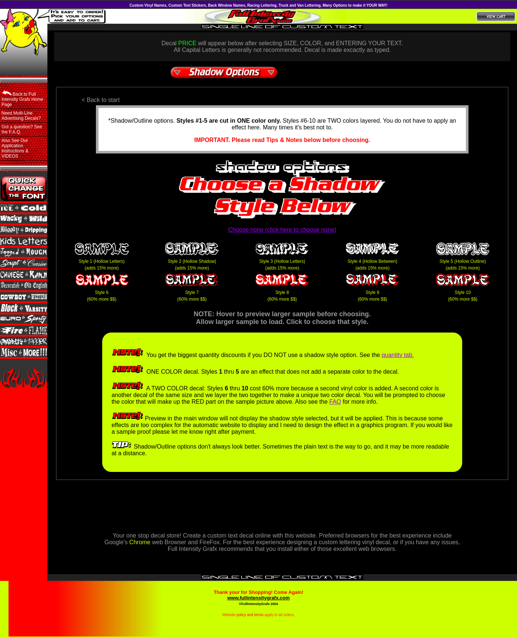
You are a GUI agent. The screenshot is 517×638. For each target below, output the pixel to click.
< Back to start (100, 100)
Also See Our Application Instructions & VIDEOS (15, 148)
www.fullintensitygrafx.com (258, 598)
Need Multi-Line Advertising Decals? (21, 115)
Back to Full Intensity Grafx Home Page (22, 98)
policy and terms (250, 615)
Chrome (139, 542)
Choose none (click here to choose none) (282, 230)
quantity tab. (397, 355)
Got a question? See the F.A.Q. (21, 129)
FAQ (335, 402)
